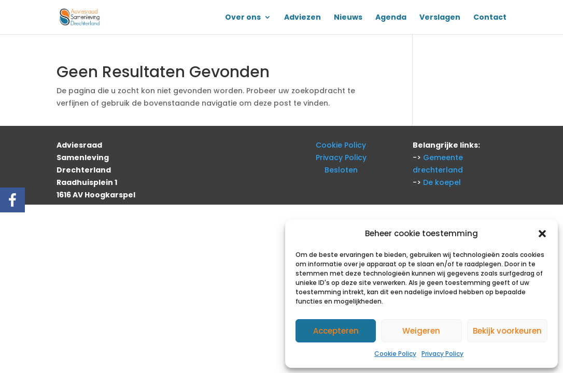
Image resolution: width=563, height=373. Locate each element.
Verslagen (439, 17)
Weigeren (421, 330)
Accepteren (336, 330)
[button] (542, 233)
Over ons (243, 17)
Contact (489, 17)
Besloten (341, 170)
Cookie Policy (395, 353)
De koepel (442, 182)
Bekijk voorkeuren (507, 330)
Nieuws (348, 17)
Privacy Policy (442, 353)
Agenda (390, 17)
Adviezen (302, 17)
